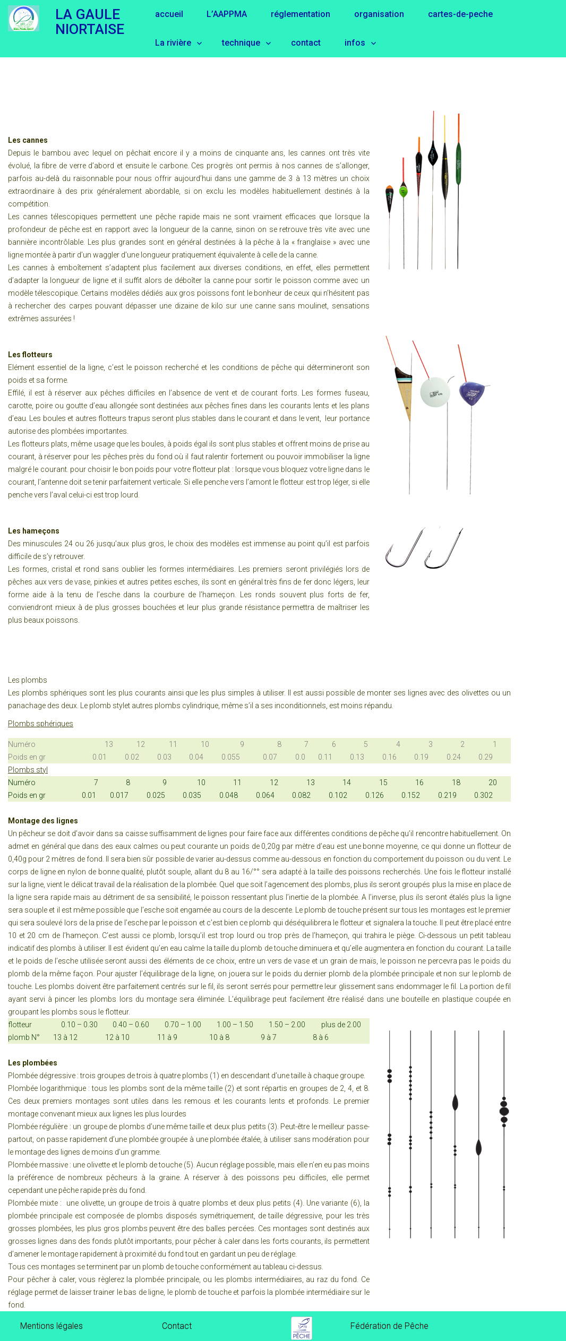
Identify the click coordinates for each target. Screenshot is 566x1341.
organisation (379, 14)
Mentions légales (51, 1326)
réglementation (300, 14)
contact (306, 43)
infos (355, 43)
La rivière (173, 43)
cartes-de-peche (460, 14)
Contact (177, 1326)
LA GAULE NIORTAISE (89, 21)
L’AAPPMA (227, 14)
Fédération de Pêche (389, 1326)
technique (241, 43)
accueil (169, 14)
